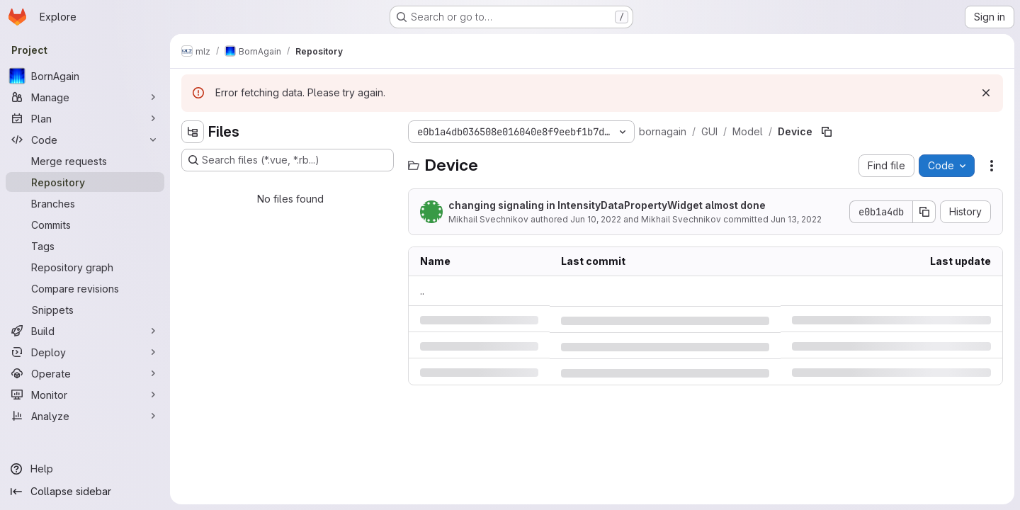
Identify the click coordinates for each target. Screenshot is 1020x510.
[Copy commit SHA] (924, 211)
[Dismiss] (986, 92)
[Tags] (85, 246)
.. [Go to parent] (422, 291)
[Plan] (85, 118)
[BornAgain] (85, 76)
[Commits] (85, 224)
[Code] (85, 139)
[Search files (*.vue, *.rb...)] (287, 160)
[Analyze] (85, 416)
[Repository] (85, 182)
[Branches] (85, 203)
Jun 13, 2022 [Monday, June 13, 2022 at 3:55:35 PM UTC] (796, 219)
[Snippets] (85, 309)
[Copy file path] (826, 131)
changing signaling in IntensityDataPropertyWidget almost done (607, 205)
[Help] (85, 469)
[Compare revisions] (85, 288)
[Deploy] (85, 352)
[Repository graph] (85, 267)
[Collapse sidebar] (85, 492)
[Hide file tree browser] (192, 131)
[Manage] (85, 97)
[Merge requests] (85, 161)
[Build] (85, 331)
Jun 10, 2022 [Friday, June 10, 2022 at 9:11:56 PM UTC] (595, 219)
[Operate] (85, 373)
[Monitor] (85, 394)
